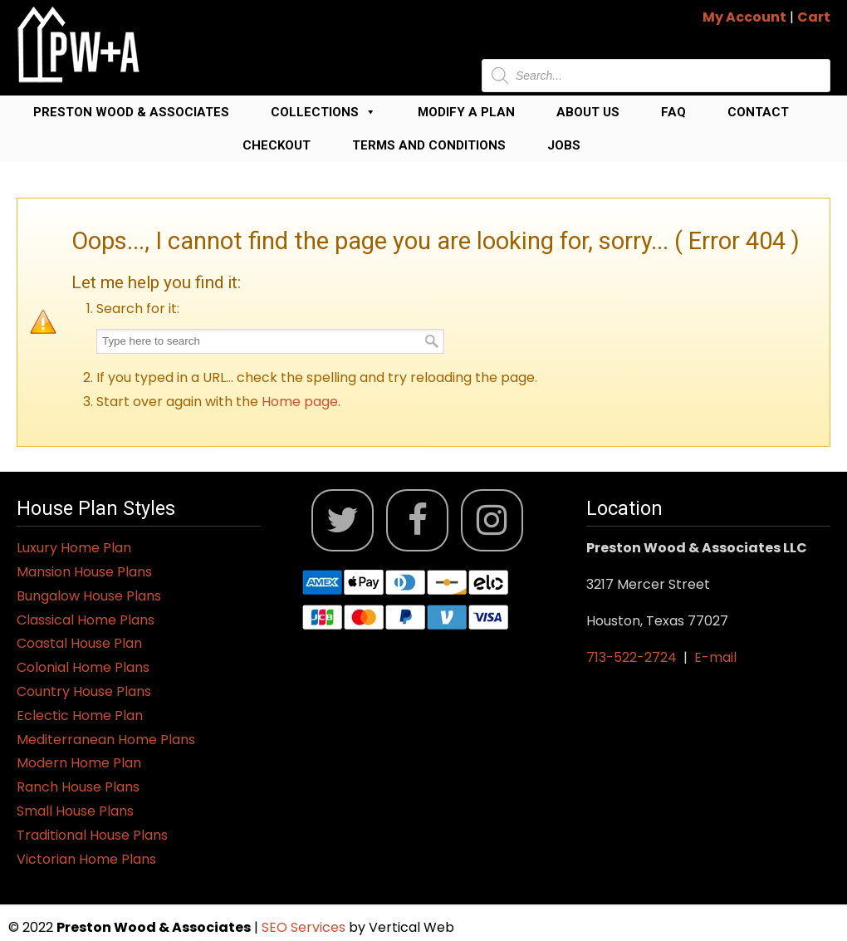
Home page (300, 401)
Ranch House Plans (78, 786)
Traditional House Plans (92, 835)
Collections (323, 112)
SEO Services (305, 927)
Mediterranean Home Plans (106, 739)
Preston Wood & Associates (131, 112)
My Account (744, 17)
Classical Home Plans (85, 620)
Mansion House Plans (84, 571)
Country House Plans (84, 691)
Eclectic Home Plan (80, 715)
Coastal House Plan (79, 643)
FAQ (673, 112)
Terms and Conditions (429, 145)
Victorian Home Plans (86, 859)
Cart (813, 17)
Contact (758, 112)
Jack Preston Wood (79, 44)
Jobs (563, 145)
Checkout (276, 145)
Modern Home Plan (79, 762)
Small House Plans (75, 811)
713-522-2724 (631, 657)
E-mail (715, 657)
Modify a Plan (466, 112)
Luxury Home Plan (74, 547)
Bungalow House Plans (89, 595)
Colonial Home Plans (83, 667)
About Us (587, 112)
